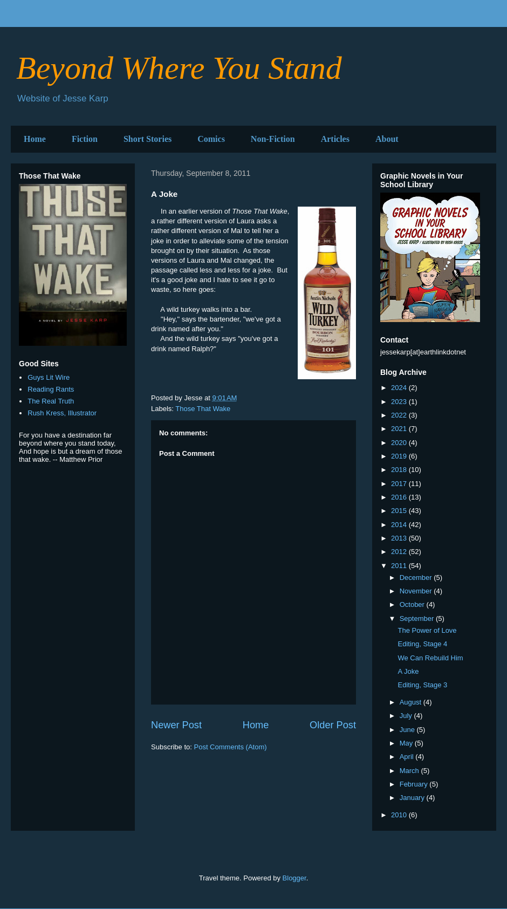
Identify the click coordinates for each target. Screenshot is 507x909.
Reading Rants (51, 389)
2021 (400, 429)
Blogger (294, 878)
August (411, 702)
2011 (400, 566)
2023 (400, 402)
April (408, 757)
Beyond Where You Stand (179, 68)
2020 (400, 443)
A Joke (408, 671)
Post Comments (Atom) (230, 747)
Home (35, 138)
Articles (335, 138)
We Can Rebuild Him (430, 658)
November (417, 591)
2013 (400, 538)
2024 (400, 388)
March (410, 771)
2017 (400, 484)
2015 (400, 511)
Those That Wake (202, 409)
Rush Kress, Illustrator (62, 413)
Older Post (333, 725)
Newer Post (176, 725)
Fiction (85, 138)
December (417, 577)
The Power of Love (427, 630)
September (418, 618)
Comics (211, 138)
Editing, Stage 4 (422, 644)
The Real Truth (51, 401)
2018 (400, 470)
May (407, 743)
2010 (400, 815)
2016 (400, 497)
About (387, 138)
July (407, 716)
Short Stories (148, 138)
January (413, 798)
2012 (400, 552)
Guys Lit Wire (49, 377)
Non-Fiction (273, 138)
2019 (400, 456)
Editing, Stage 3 (422, 685)
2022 (400, 415)
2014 (400, 525)
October (413, 604)
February (415, 784)
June (408, 730)
